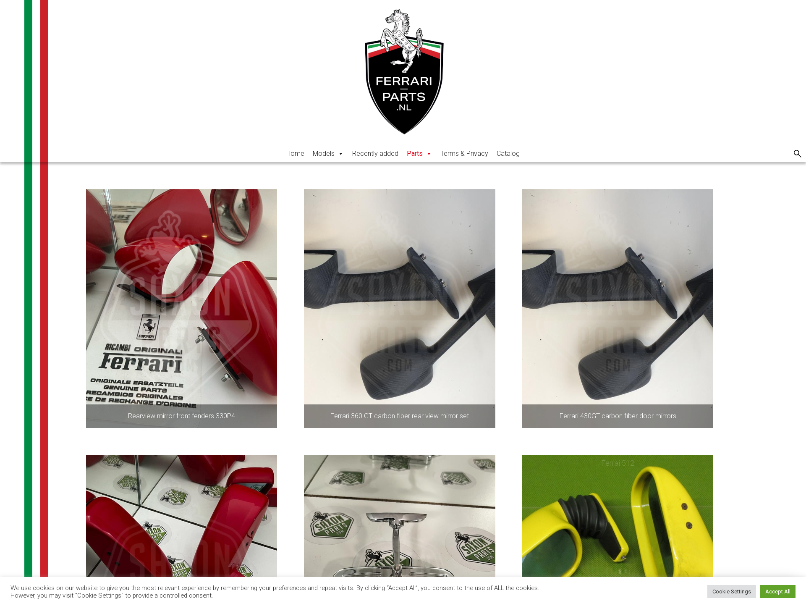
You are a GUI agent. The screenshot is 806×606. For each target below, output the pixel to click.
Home (295, 153)
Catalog (508, 153)
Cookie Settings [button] (731, 591)
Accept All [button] (777, 591)
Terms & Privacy (464, 153)
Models (328, 153)
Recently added (375, 153)
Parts (419, 153)
